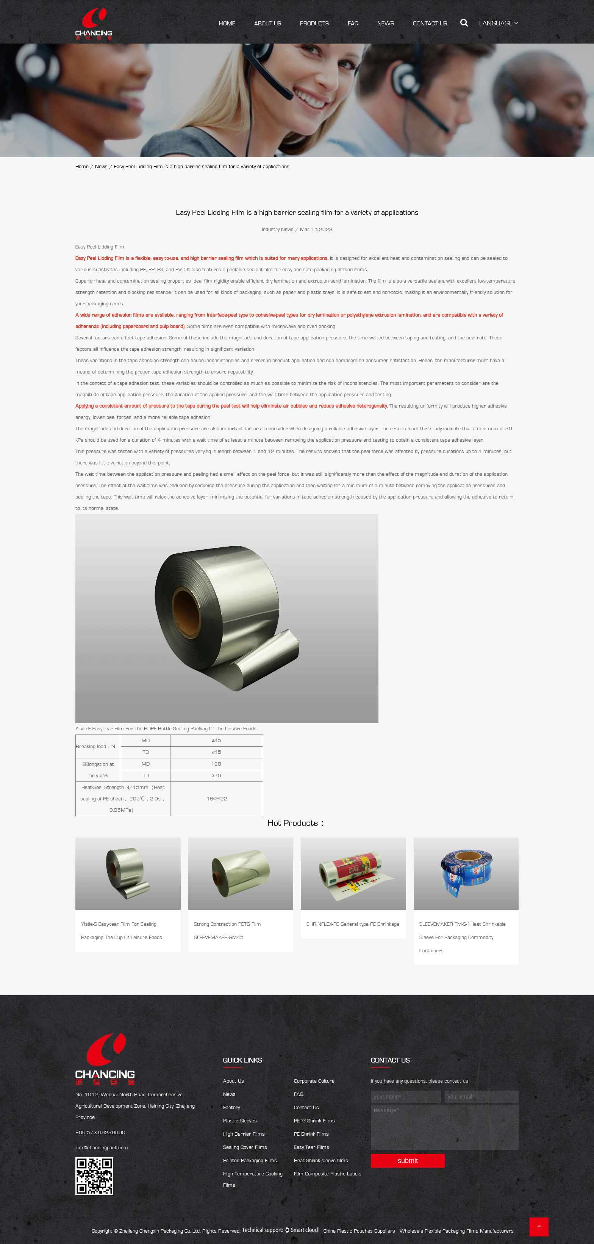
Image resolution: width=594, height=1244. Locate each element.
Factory (231, 1107)
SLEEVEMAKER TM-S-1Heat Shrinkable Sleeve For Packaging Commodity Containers (462, 937)
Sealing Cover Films (245, 1147)
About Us (267, 23)
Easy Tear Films (311, 1147)
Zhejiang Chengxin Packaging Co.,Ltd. (160, 1231)
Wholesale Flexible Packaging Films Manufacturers (457, 1231)
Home (227, 23)
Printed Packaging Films (250, 1160)
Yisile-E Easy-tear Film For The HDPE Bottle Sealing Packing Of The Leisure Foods (165, 728)
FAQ (353, 23)
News (385, 23)
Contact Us (430, 23)
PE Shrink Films (311, 1134)
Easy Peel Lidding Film (99, 258)
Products (314, 23)
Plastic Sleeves (240, 1121)
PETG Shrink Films (314, 1121)
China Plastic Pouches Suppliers (359, 1231)
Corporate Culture (314, 1081)
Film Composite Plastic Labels (327, 1174)
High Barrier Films (244, 1134)
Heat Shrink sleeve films (321, 1160)
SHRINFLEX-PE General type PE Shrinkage (352, 924)
